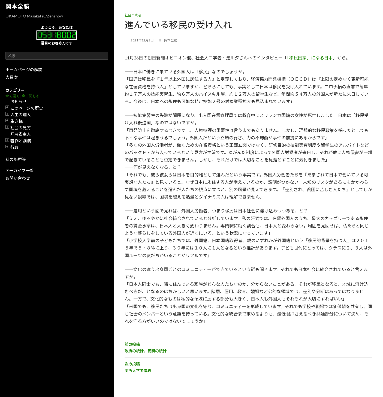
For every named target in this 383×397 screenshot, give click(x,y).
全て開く (12, 96)
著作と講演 (20, 140)
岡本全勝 (17, 6)
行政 (14, 147)
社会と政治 (133, 15)
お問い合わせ (17, 178)
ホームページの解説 (23, 69)
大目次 (11, 77)
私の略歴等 (15, 159)
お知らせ (18, 101)
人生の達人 (20, 114)
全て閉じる (31, 96)
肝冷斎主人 (20, 134)
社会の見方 (20, 127)
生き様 (16, 121)
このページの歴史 (26, 108)
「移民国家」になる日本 (310, 57)
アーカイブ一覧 (19, 170)
